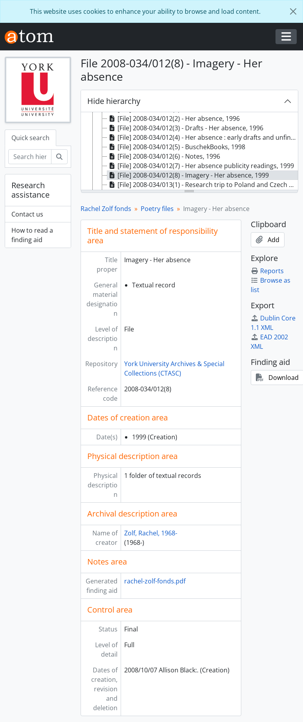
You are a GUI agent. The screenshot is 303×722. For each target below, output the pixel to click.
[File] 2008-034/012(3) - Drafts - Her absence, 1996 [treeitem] (185, 128)
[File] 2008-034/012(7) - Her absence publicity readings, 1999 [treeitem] (200, 165)
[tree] (189, 151)
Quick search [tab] (30, 137)
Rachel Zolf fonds (106, 208)
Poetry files (157, 208)
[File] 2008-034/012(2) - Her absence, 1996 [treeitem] (173, 118)
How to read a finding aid (32, 235)
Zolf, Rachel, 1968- (150, 533)
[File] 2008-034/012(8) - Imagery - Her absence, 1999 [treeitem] (188, 175)
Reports (267, 271)
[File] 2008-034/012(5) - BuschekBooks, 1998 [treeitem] (176, 147)
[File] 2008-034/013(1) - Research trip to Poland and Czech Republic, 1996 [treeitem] (202, 184)
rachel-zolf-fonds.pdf (154, 581)
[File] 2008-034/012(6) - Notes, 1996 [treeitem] (163, 156)
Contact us (27, 214)
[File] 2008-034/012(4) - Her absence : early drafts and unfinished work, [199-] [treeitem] (202, 137)
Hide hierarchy (113, 101)
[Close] (293, 11)
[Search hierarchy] (29, 156)
